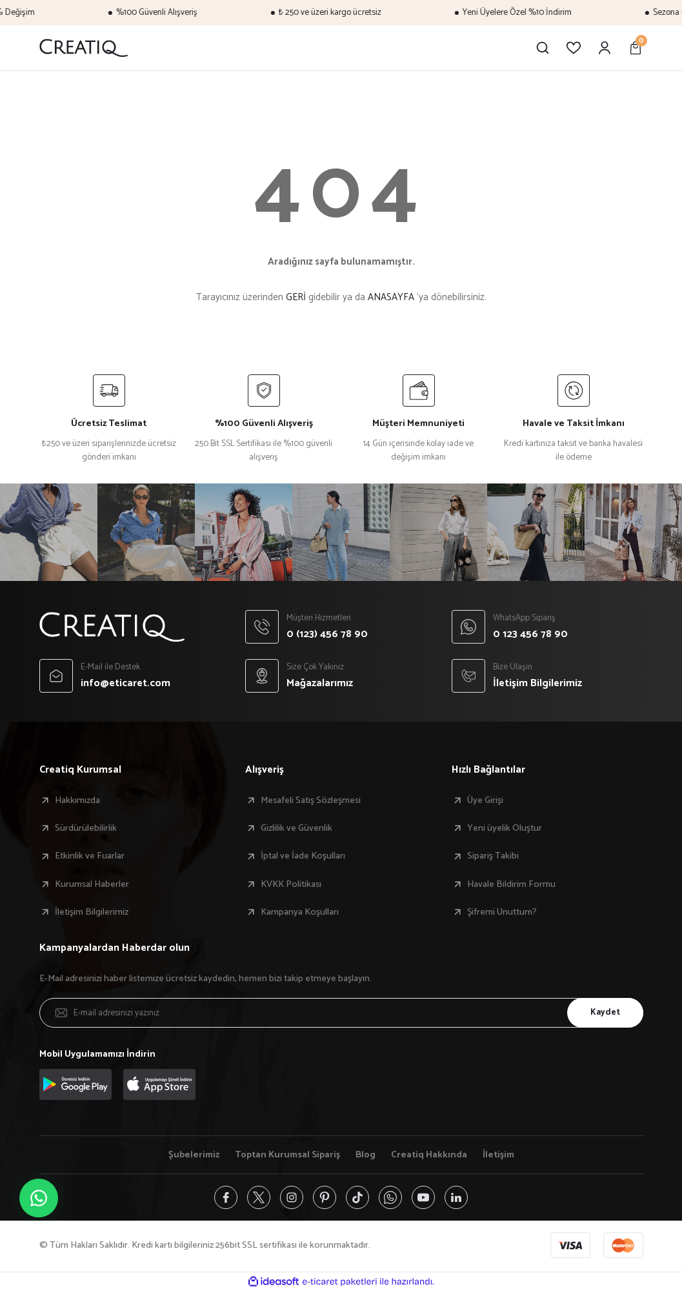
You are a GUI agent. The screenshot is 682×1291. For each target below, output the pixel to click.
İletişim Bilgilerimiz (91, 912)
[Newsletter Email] (341, 1013)
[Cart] (635, 48)
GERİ (296, 297)
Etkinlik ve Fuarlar (90, 856)
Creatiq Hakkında (429, 1155)
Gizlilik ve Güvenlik (296, 828)
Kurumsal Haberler (92, 884)
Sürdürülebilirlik (86, 828)
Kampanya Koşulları (300, 912)
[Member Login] (604, 48)
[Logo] (83, 48)
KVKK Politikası (291, 884)
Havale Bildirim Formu (511, 884)
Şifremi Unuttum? (502, 912)
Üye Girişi (485, 800)
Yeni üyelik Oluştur (504, 828)
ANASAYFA (391, 297)
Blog (366, 1155)
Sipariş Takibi (493, 856)
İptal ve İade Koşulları (303, 856)
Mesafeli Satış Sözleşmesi (311, 800)
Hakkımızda (77, 800)
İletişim (498, 1155)
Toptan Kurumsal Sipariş (287, 1155)
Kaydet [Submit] (605, 1012)
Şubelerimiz (193, 1155)
